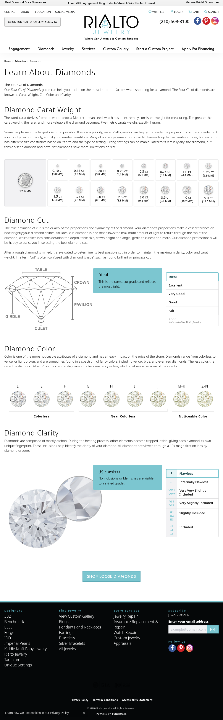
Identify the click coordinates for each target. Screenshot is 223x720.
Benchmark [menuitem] (14, 621)
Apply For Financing (197, 48)
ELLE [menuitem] (8, 627)
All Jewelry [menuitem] (67, 648)
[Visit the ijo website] (122, 685)
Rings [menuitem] (64, 621)
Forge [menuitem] (9, 632)
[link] (10, 11)
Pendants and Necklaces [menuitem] (80, 627)
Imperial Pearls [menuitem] (17, 643)
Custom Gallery (116, 48)
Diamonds (45, 48)
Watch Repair (125, 632)
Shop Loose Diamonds (111, 576)
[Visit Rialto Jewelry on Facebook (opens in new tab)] (197, 21)
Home (7, 61)
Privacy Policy (79, 700)
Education (20, 61)
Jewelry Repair (126, 616)
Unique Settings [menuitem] (18, 665)
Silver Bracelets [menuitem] (72, 643)
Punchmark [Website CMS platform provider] (119, 713)
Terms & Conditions (105, 700)
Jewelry (68, 48)
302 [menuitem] (7, 616)
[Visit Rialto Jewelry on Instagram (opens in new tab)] (215, 21)
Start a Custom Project (155, 48)
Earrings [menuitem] (66, 632)
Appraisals (122, 643)
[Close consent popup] (84, 713)
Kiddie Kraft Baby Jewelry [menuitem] (25, 648)
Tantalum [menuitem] (12, 659)
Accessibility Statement (137, 700)
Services (88, 48)
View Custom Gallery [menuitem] (76, 616)
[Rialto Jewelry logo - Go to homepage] (111, 26)
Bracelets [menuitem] (67, 637)
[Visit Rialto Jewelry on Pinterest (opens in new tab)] (206, 21)
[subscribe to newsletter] (213, 629)
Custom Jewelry (127, 637)
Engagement (19, 48)
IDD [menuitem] (7, 637)
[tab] (192, 276)
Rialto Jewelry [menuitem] (15, 654)
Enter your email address (188, 621)
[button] (157, 11)
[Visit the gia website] (101, 685)
